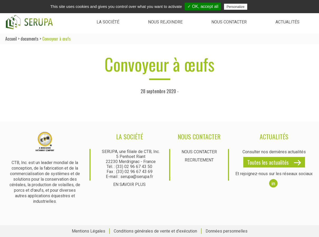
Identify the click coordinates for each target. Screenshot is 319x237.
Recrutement (199, 159)
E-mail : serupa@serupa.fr (129, 176)
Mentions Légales (88, 231)
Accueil (11, 39)
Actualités (287, 21)
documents (30, 39)
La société (108, 21)
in (273, 183)
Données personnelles (226, 231)
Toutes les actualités (268, 162)
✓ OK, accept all (202, 6)
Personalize (236, 7)
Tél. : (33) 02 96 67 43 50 (129, 166)
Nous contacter (229, 21)
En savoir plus (129, 184)
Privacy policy (261, 6)
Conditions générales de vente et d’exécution (155, 231)
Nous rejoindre (165, 21)
